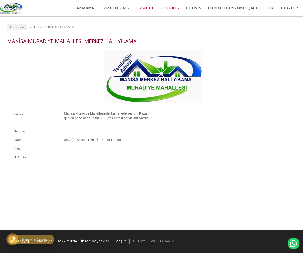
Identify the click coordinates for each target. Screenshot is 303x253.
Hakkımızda (66, 241)
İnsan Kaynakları (95, 241)
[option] (153, 76)
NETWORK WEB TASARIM (153, 241)
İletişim (120, 241)
